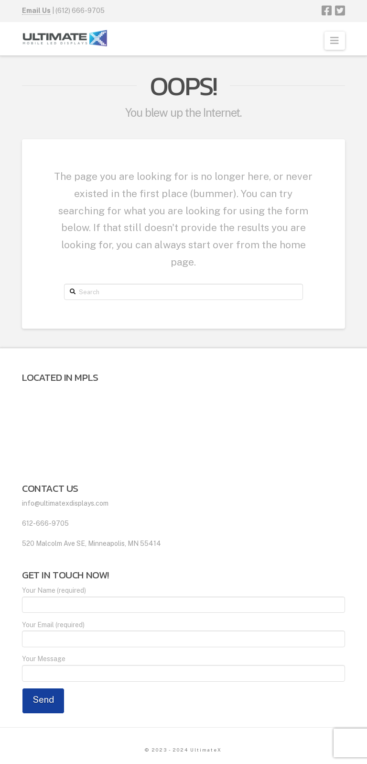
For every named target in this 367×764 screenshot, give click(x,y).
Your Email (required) (183, 632)
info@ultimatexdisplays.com (65, 503)
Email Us (36, 10)
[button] (334, 41)
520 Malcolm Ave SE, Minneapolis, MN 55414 (91, 543)
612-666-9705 (45, 523)
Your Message (183, 666)
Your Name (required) (183, 598)
